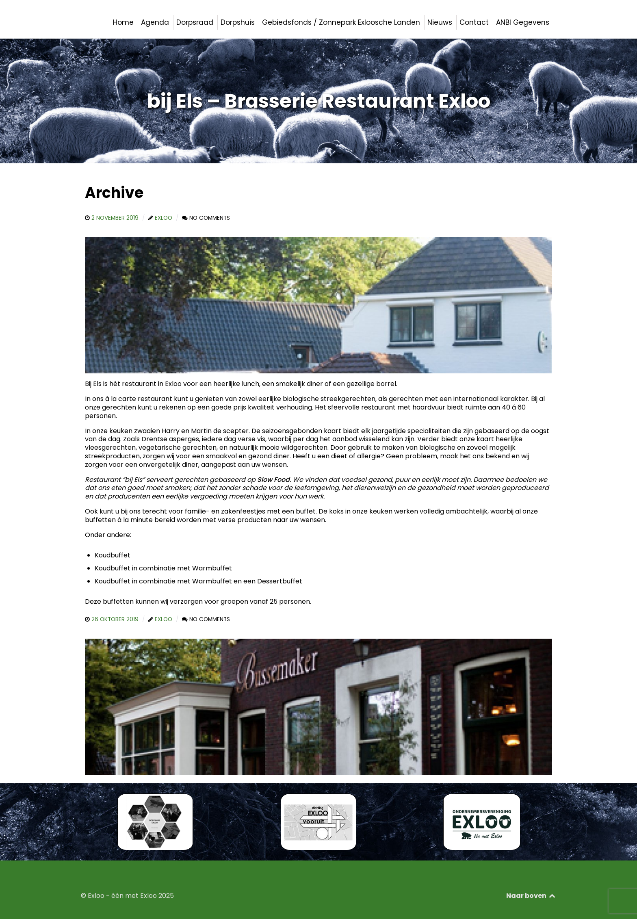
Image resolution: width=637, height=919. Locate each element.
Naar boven (531, 895)
